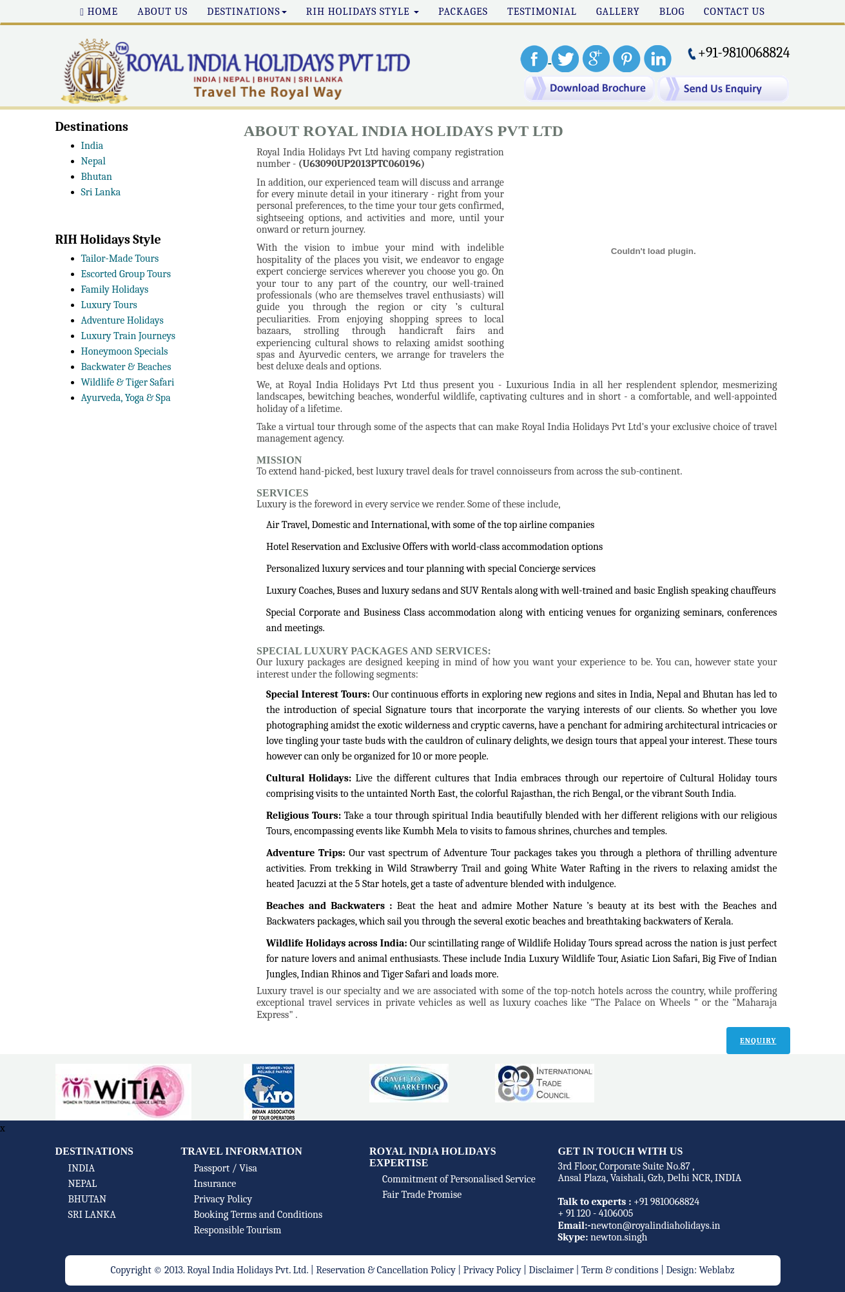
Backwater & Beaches (126, 367)
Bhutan (97, 176)
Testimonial (542, 11)
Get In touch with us (620, 1151)
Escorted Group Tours (126, 274)
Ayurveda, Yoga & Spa (126, 398)
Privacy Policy (223, 1199)
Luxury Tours (109, 305)
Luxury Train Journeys (128, 336)
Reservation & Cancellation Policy (385, 1270)
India (92, 146)
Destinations (247, 11)
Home (99, 11)
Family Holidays (115, 289)
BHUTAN (87, 1199)
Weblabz (716, 1270)
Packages (463, 11)
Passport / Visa (225, 1168)
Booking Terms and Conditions (258, 1214)
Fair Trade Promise (421, 1194)
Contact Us (734, 11)
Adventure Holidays (122, 320)
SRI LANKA (92, 1214)
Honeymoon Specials (124, 351)
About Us (162, 11)
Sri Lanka (101, 192)
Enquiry (758, 1040)
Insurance (215, 1183)
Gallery (618, 11)
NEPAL (82, 1183)
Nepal (93, 161)
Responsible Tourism (238, 1230)
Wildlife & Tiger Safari (128, 382)
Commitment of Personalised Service (459, 1179)
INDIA (81, 1168)
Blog (672, 11)
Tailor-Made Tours (120, 258)
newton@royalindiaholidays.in (655, 1225)
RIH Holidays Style (362, 11)
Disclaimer (551, 1270)
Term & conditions (620, 1270)
